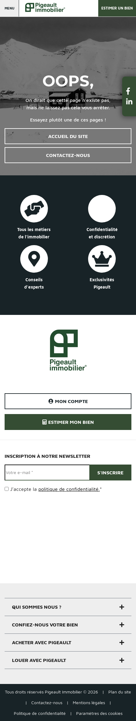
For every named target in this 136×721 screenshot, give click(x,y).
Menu (9, 8)
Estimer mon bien (68, 422)
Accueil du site (68, 136)
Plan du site (119, 691)
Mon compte (68, 401)
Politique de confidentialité (40, 713)
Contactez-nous (68, 155)
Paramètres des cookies (99, 713)
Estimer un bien (117, 8)
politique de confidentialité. (69, 489)
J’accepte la (56, 489)
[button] (129, 91)
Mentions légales (89, 702)
